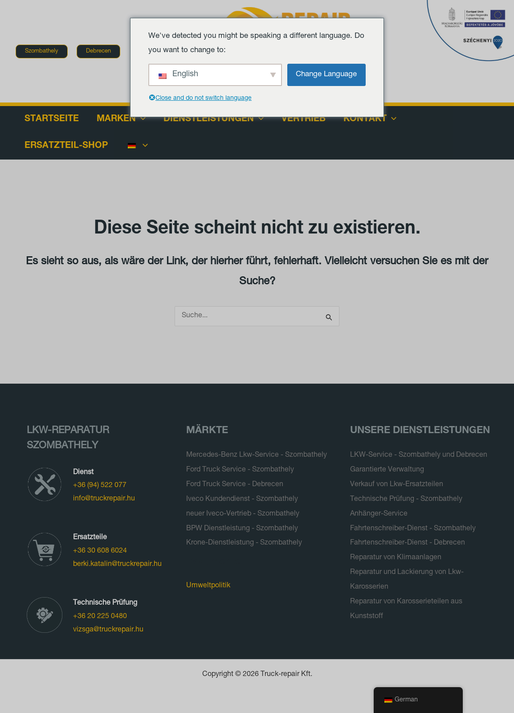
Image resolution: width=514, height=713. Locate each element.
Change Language (326, 74)
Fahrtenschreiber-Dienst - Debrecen (407, 541)
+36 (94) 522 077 (99, 485)
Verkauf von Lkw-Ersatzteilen (396, 484)
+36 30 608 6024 (100, 551)
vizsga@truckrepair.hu (108, 630)
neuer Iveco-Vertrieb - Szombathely (242, 512)
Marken (121, 119)
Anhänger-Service (379, 512)
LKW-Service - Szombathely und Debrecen (418, 455)
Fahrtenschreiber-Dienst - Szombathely (413, 526)
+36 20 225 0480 (100, 616)
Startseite (51, 119)
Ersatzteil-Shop (66, 146)
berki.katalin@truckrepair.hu (117, 564)
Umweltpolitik (208, 583)
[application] (141, 119)
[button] (42, 51)
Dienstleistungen (213, 119)
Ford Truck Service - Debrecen (234, 484)
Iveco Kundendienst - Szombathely (242, 498)
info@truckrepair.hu (104, 499)
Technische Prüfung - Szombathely (406, 498)
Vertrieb (303, 119)
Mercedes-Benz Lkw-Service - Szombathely (256, 455)
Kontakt (369, 119)
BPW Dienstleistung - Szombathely (242, 526)
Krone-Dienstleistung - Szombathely (244, 541)
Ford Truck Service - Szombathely (240, 469)
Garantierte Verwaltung (387, 469)
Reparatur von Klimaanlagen (395, 555)
